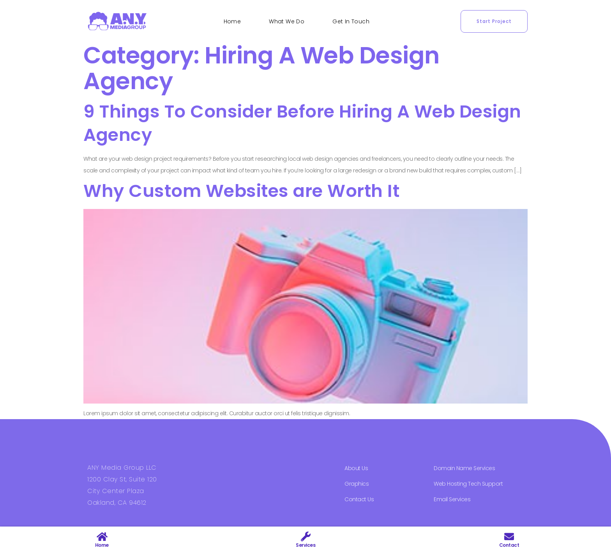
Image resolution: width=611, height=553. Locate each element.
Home (232, 21)
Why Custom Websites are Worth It (241, 191)
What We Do (286, 21)
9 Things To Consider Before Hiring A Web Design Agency (302, 123)
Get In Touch (350, 21)
